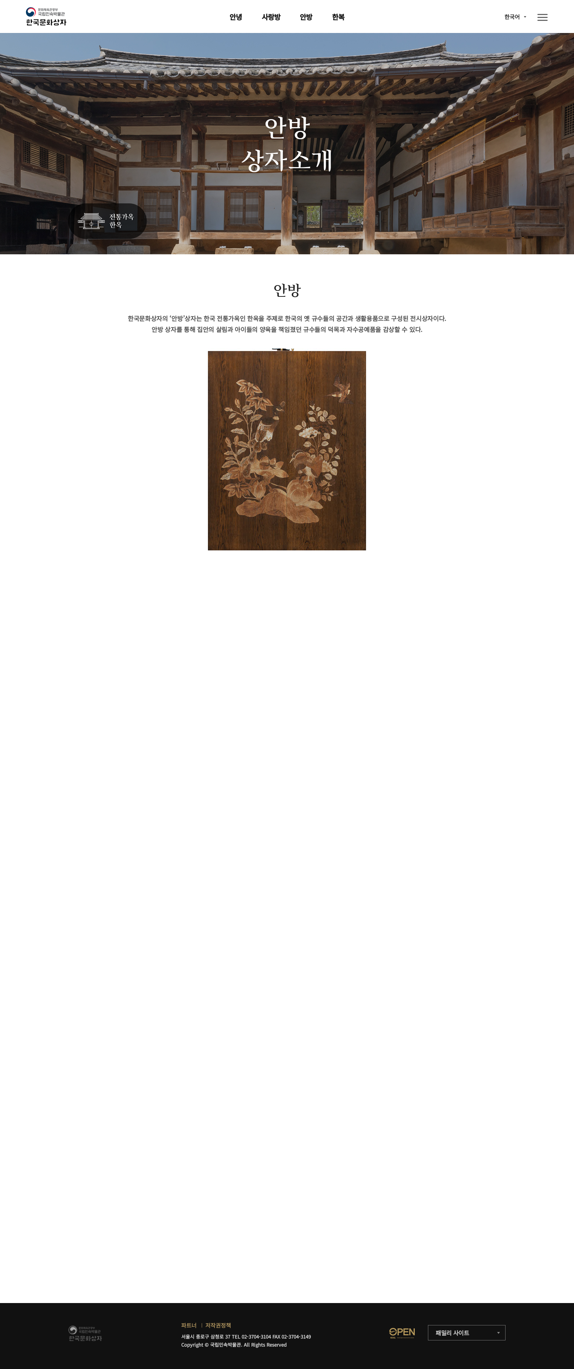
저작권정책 (218, 1325)
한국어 (512, 17)
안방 (306, 17)
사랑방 (271, 17)
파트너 (189, 1325)
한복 (338, 17)
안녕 (236, 17)
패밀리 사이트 (452, 1332)
